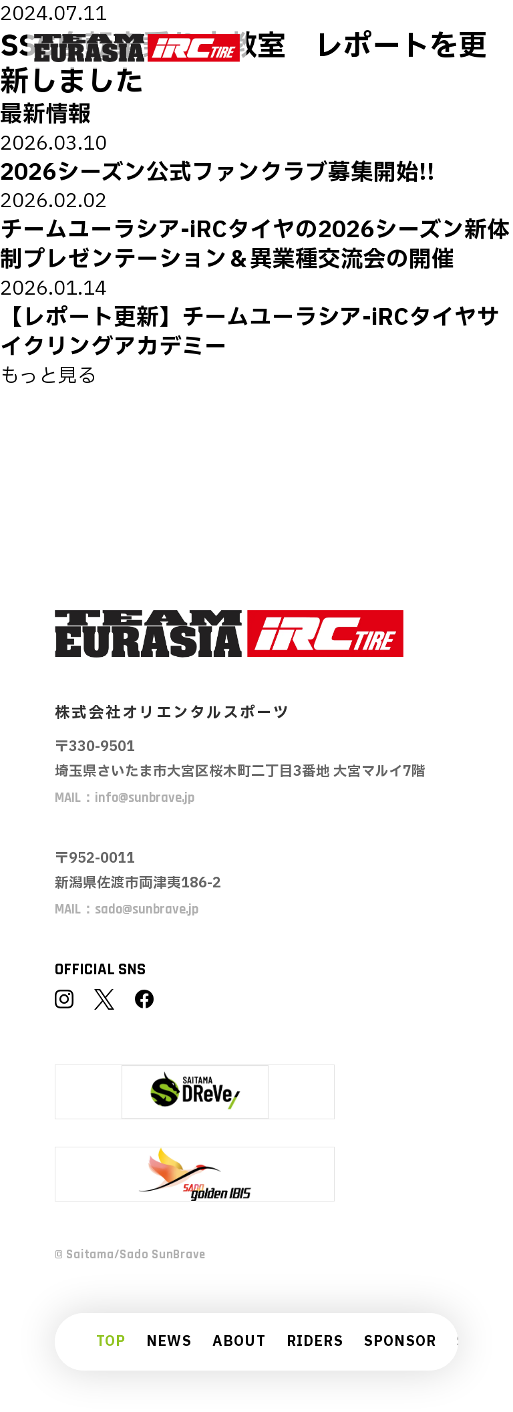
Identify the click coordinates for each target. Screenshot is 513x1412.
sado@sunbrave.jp (146, 909)
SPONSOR (400, 1342)
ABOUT (239, 1342)
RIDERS (315, 1342)
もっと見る (48, 376)
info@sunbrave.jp (144, 798)
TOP (111, 1342)
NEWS (169, 1342)
